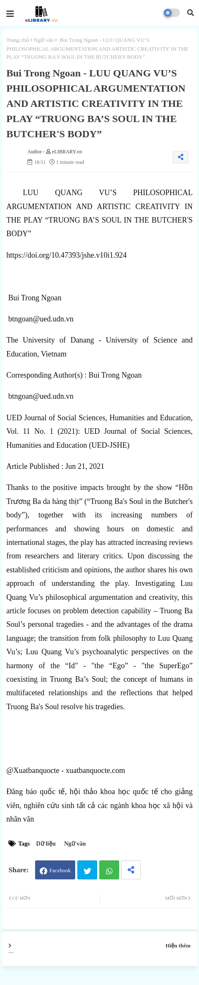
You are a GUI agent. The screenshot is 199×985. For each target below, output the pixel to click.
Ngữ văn (44, 40)
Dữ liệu (46, 844)
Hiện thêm (178, 945)
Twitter (87, 869)
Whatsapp (109, 869)
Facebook (60, 870)
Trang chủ (17, 40)
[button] (190, 12)
